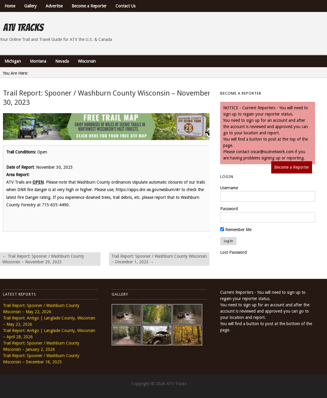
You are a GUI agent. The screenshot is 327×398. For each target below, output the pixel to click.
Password (229, 208)
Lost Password (233, 252)
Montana (38, 61)
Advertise (54, 6)
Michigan (12, 61)
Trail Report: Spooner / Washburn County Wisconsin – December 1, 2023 (159, 259)
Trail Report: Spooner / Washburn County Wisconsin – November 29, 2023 (43, 259)
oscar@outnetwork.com (272, 151)
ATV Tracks (23, 27)
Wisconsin (87, 61)
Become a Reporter (89, 6)
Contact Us (125, 6)
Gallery (30, 6)
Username (229, 187)
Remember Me (236, 229)
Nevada (62, 61)
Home (9, 6)
